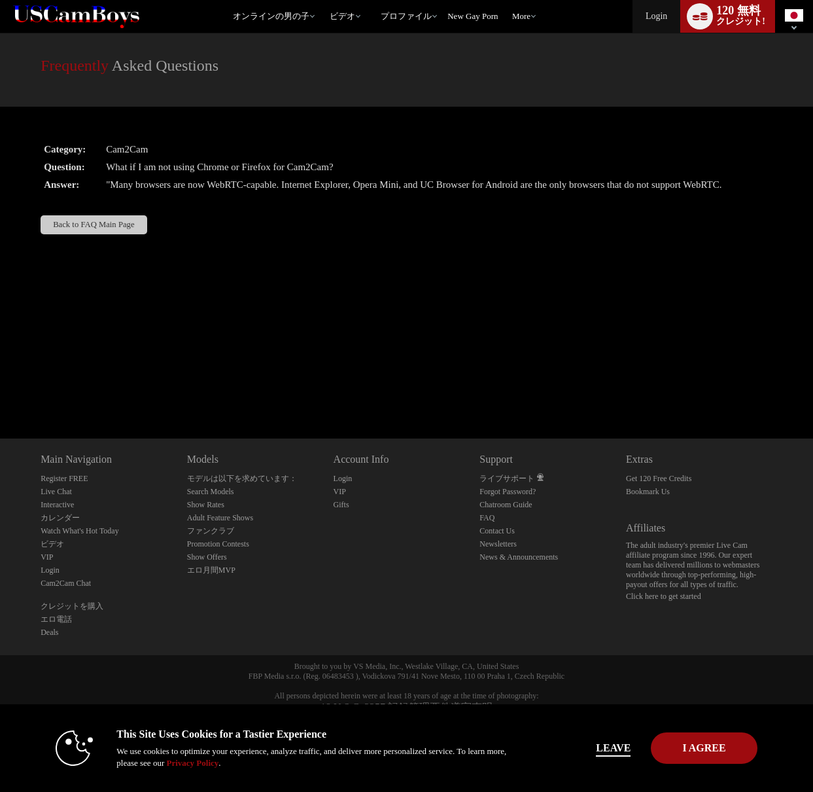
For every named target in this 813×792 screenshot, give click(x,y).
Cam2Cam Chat (66, 583)
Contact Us (497, 530)
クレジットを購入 (72, 606)
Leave (589, 747)
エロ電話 (56, 619)
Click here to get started (663, 596)
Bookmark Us (648, 491)
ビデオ (342, 16)
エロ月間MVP (211, 570)
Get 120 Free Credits (658, 478)
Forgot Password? (507, 491)
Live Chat (56, 491)
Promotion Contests (218, 544)
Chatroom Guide (505, 504)
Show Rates (205, 504)
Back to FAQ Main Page (93, 224)
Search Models (210, 491)
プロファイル (406, 16)
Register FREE (64, 478)
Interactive (57, 504)
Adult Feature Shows (220, 517)
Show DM (0, 389)
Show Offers (207, 557)
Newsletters (498, 544)
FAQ (486, 517)
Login (656, 16)
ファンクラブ (210, 530)
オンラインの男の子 (271, 16)
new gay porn (472, 16)
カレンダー (60, 517)
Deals (49, 632)
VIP (47, 557)
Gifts (341, 504)
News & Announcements (518, 557)
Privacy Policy (168, 763)
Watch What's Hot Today (80, 530)
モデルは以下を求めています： (242, 478)
